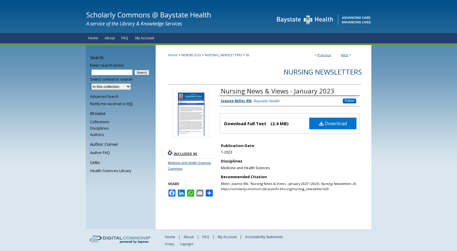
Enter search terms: (107, 65)
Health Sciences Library (110, 170)
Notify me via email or (111, 103)
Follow (349, 100)
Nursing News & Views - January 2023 (277, 90)
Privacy (169, 244)
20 (247, 55)
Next (344, 55)
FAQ (205, 236)
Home (172, 55)
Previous (324, 55)
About (189, 236)
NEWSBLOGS (191, 55)
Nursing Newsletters (323, 72)
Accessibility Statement (264, 236)
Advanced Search (104, 96)
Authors (97, 134)
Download (333, 123)
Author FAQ (100, 152)
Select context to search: (111, 79)
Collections (99, 121)
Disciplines (99, 128)
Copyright (186, 244)
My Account (227, 236)
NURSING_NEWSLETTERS (223, 55)
